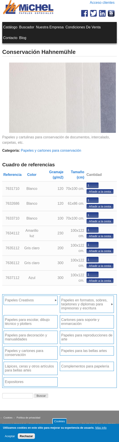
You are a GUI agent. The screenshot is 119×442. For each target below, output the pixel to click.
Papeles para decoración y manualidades (26, 337)
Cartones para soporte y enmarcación (80, 322)
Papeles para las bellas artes (84, 351)
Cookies (8, 417)
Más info (101, 429)
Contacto (10, 38)
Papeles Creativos (19, 300)
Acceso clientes (102, 2)
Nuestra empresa (50, 27)
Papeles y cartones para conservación (51, 150)
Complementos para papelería (85, 366)
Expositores (14, 382)
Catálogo (10, 27)
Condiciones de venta (83, 27)
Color (31, 175)
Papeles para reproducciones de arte (86, 337)
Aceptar (10, 437)
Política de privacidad (28, 417)
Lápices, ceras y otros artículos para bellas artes (29, 368)
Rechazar (26, 437)
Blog (22, 38)
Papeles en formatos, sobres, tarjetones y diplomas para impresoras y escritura (84, 304)
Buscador (26, 27)
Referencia (12, 175)
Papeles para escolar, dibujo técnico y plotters (27, 322)
